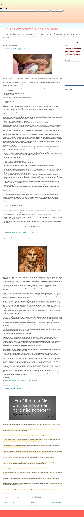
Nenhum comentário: (25, 497)
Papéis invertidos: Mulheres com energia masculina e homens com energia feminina (32, 238)
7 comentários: (24, 232)
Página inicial (33, 502)
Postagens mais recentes (9, 502)
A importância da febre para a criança (16, 49)
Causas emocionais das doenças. (31, 29)
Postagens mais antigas (56, 502)
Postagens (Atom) (34, 505)
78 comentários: (24, 380)
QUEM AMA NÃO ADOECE (13, 388)
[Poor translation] (5, 9)
